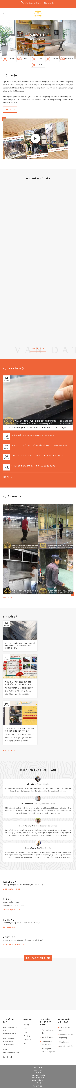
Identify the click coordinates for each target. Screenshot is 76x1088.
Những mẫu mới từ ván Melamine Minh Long (33, 435)
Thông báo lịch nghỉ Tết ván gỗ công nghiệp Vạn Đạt (19, 729)
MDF (25, 59)
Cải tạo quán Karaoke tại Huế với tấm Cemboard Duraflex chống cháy (20, 645)
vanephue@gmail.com (11, 1052)
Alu (40, 65)
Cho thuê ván (38, 1078)
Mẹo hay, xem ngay (13, 945)
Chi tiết (10, 110)
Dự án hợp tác (13, 496)
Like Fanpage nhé (13, 889)
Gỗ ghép (54, 59)
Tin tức (38, 1072)
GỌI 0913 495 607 (12, 927)
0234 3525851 (10, 1044)
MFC (40, 59)
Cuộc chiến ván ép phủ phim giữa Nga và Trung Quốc (37, 456)
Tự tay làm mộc (14, 368)
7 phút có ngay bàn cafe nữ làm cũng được (33, 466)
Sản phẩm (38, 349)
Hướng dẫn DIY (38, 1080)
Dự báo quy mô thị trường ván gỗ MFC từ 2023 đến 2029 (39, 445)
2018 (41, 1086)
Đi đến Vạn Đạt (12, 910)
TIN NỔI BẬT (11, 616)
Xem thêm (9, 477)
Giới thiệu (38, 1067)
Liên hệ (38, 1083)
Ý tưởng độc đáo (38, 1075)
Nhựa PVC (69, 59)
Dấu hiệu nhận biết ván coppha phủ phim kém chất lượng (38, 428)
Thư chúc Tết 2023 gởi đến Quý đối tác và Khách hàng (18, 683)
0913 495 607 (12, 1033)
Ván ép (11, 59)
